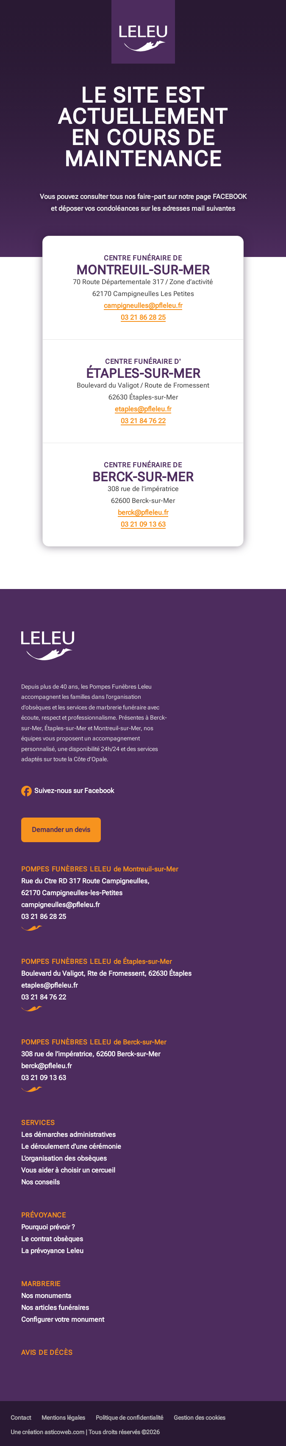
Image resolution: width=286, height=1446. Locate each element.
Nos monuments (46, 1296)
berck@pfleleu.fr (143, 512)
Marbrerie (41, 1284)
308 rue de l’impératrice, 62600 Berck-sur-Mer (90, 1054)
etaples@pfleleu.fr (143, 409)
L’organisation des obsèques (64, 1158)
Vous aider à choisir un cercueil (68, 1170)
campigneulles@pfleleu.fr (143, 305)
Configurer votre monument (62, 1319)
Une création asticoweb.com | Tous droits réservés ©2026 (85, 1432)
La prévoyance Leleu (52, 1251)
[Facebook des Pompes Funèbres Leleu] (67, 791)
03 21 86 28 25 (143, 317)
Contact (21, 1417)
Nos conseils (40, 1182)
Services (38, 1123)
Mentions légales (63, 1417)
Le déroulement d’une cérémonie (71, 1146)
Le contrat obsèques (52, 1239)
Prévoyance (43, 1215)
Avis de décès (46, 1352)
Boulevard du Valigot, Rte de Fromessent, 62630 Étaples (106, 973)
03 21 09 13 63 (143, 524)
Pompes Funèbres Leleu (99, 869)
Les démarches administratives (68, 1135)
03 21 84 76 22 (143, 421)
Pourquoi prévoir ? (48, 1227)
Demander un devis (61, 830)
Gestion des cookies (199, 1417)
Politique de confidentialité (129, 1417)
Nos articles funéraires (55, 1308)
